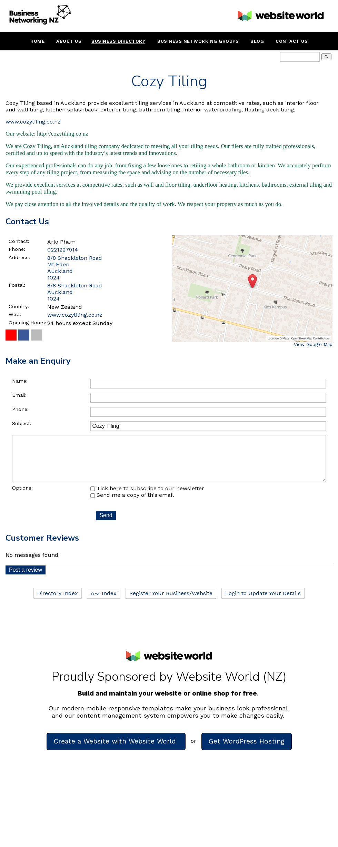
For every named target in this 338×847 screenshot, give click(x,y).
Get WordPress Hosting (247, 751)
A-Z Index (104, 603)
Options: (22, 497)
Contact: (19, 241)
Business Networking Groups (198, 41)
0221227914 (62, 249)
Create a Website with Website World (116, 751)
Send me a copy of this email (132, 504)
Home (37, 41)
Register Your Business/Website (170, 603)
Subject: (21, 423)
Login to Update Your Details (263, 603)
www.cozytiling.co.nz (33, 121)
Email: (19, 395)
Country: (19, 306)
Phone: (17, 249)
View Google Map (313, 344)
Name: (20, 381)
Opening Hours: (27, 322)
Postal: (17, 285)
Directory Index (57, 603)
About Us (68, 41)
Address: (19, 257)
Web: (15, 314)
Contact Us (292, 41)
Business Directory (118, 41)
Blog (257, 41)
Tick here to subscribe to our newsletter (147, 498)
